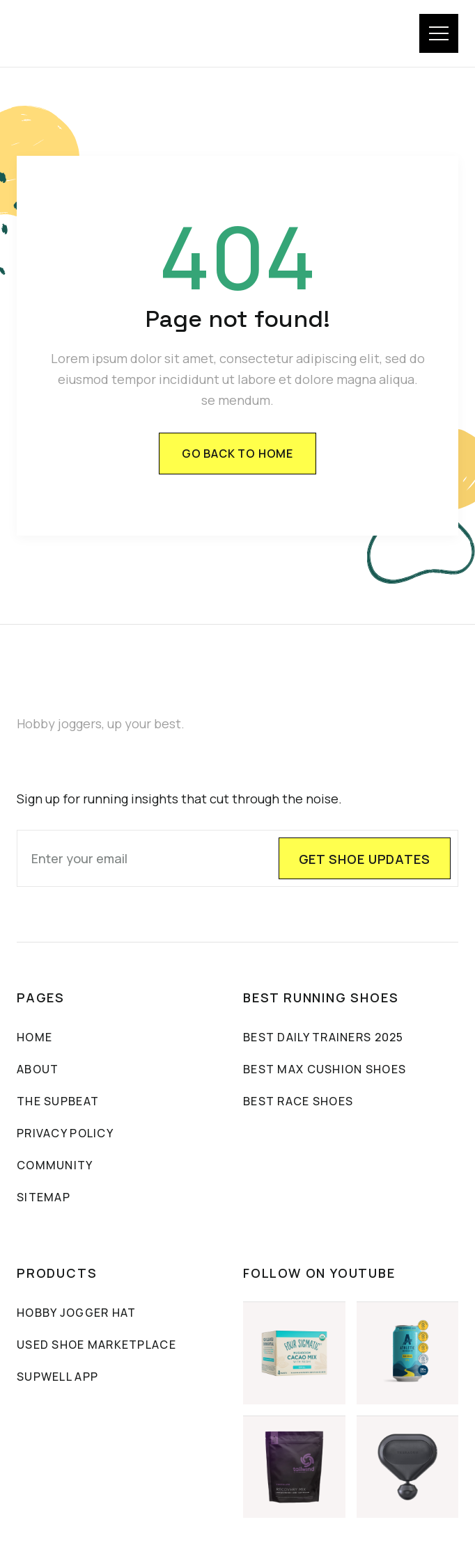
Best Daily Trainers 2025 (323, 1037)
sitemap (43, 1197)
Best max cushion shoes (324, 1069)
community (55, 1165)
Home (34, 1037)
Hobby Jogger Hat (76, 1313)
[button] (438, 33)
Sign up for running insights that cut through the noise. (179, 799)
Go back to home (237, 453)
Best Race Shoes (298, 1101)
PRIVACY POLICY (65, 1133)
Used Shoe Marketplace (96, 1345)
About (38, 1069)
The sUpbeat (58, 1101)
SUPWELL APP (57, 1377)
